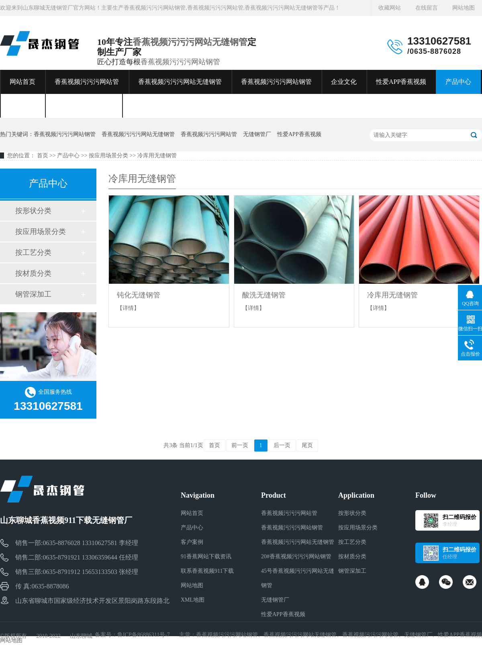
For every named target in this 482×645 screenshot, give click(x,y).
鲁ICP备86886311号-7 (143, 635)
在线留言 (426, 8)
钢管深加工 (33, 294)
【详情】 (128, 308)
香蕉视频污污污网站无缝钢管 (190, 42)
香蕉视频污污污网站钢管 (180, 62)
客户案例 (22, 105)
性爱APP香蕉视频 (401, 81)
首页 (42, 156)
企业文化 (344, 81)
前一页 (239, 445)
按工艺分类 (33, 252)
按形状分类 (33, 211)
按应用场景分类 (108, 156)
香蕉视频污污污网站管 (87, 81)
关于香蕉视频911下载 (162, 105)
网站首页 (22, 81)
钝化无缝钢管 (138, 295)
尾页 (307, 445)
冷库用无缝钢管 (157, 156)
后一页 (282, 445)
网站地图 (463, 8)
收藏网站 (389, 8)
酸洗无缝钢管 (264, 295)
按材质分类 (33, 273)
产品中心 (458, 81)
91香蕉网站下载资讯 (83, 105)
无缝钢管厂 (257, 134)
